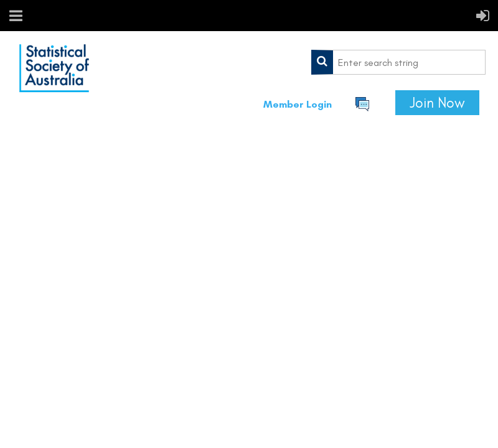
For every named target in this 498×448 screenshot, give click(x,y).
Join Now (437, 102)
